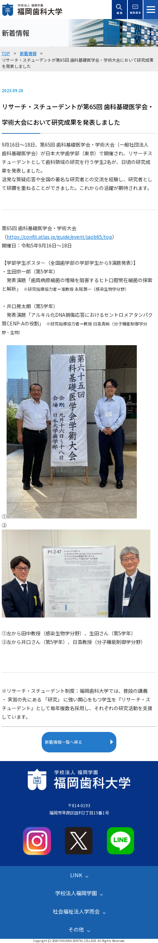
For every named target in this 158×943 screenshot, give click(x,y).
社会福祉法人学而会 (76, 911)
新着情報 (28, 53)
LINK (76, 875)
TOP (6, 53)
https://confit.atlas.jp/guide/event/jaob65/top (59, 236)
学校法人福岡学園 (76, 893)
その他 (76, 929)
